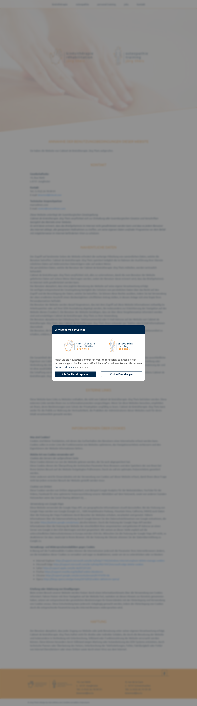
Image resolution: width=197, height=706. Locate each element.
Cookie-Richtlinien (64, 366)
